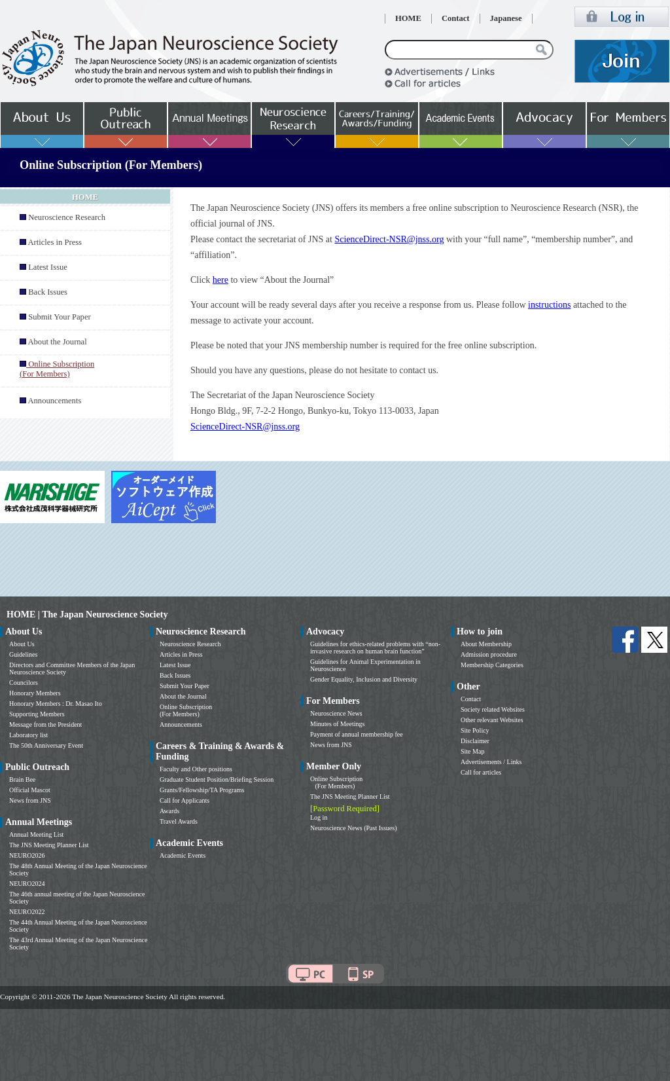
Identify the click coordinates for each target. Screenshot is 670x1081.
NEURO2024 (26, 883)
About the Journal (56, 341)
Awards (169, 811)
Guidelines (23, 654)
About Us (22, 644)
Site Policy (475, 730)
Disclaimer (475, 740)
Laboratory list (28, 735)
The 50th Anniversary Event (46, 745)
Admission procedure (489, 654)
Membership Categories (492, 665)
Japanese (506, 18)
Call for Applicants (184, 800)
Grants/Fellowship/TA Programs (202, 790)
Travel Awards (179, 821)
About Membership (486, 644)
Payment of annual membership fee (356, 734)
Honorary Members (35, 693)
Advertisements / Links (491, 761)
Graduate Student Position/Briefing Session (216, 779)
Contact (456, 18)
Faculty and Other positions (196, 769)
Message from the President (45, 724)
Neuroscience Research (66, 217)
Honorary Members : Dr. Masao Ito (55, 703)
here (220, 280)
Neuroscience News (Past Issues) (353, 828)
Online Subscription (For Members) (186, 710)
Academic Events (182, 855)
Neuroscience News (336, 713)
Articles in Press (54, 242)
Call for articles (481, 772)
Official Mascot (29, 790)
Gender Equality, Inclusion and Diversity (363, 679)
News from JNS (30, 800)
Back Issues (47, 292)
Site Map (472, 751)
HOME (408, 18)
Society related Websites (493, 709)
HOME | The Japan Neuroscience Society (87, 614)
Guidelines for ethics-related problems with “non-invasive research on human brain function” (375, 647)
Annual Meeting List (36, 834)
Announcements (54, 400)
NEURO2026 (26, 855)
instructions (549, 305)
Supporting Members (37, 714)
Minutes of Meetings (337, 723)
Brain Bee (22, 779)
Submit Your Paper (59, 316)
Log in (318, 817)
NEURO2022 (26, 911)
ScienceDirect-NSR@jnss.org (389, 239)
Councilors (23, 682)
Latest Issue (47, 267)
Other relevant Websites (492, 720)
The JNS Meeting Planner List (49, 845)
